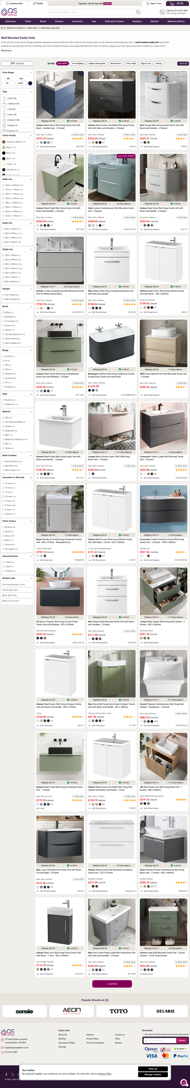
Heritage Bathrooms (15, 334)
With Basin (11, 466)
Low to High (131, 63)
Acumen (10, 356)
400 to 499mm (13, 238)
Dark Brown (13, 169)
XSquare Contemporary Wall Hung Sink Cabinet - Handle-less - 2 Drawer (162, 705)
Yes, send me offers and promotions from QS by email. (167, 1034)
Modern (10, 400)
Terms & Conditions (95, 1043)
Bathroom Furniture (114, 21)
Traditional (11, 404)
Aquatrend (10, 378)
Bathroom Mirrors (176, 21)
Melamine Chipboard (16, 439)
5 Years (10, 505)
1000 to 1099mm (14, 185)
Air (7, 360)
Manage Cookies (153, 1074)
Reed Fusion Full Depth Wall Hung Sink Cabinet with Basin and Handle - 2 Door (110, 788)
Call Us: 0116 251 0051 (177, 10)
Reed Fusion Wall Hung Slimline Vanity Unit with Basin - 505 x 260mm (162, 292)
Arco (8, 382)
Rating (158, 63)
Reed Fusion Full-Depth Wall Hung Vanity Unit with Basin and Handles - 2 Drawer (111, 126)
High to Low (146, 63)
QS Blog (62, 1039)
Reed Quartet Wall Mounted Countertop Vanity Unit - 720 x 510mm (110, 871)
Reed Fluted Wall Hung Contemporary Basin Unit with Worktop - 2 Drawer (57, 375)
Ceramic (10, 426)
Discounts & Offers (67, 1043)
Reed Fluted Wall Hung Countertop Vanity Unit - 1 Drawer (59, 788)
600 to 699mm (13, 273)
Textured (10, 544)
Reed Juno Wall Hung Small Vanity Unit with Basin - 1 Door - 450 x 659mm (58, 954)
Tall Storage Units (10, 590)
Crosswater (11, 321)
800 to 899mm (12, 281)
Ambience (10, 374)
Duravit (10, 325)
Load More (112, 984)
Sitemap (62, 1047)
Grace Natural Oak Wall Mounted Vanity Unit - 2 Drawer (163, 375)
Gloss (9, 536)
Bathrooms (10, 21)
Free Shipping (78, 63)
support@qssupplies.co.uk (14, 1047)
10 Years (10, 483)
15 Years (10, 488)
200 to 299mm (13, 229)
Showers (59, 21)
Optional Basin (13, 461)
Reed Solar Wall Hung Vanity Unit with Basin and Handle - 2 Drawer (161, 209)
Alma (8, 369)
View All (183, 63)
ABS (8, 417)
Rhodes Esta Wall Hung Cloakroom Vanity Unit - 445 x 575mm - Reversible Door (59, 541)
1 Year (9, 492)
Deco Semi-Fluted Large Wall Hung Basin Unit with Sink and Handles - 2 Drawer (111, 954)
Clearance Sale (14, 3)
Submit (182, 1040)
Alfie (8, 365)
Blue (10, 158)
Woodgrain (11, 549)
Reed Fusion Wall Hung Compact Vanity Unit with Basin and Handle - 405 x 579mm (58, 705)
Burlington (10, 317)
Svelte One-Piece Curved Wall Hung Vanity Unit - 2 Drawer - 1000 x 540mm (162, 541)
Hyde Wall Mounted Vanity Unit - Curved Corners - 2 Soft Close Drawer (162, 954)
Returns (118, 1043)
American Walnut (16, 142)
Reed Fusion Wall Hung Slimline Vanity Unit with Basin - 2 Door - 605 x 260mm (110, 541)
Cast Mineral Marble (15, 422)
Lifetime (10, 514)
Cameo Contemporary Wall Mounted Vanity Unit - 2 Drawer (111, 209)
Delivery (89, 1035)
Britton (9, 312)
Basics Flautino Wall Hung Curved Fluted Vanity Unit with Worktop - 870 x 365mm (57, 623)
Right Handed (12, 299)
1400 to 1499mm (13, 203)
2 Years (10, 501)
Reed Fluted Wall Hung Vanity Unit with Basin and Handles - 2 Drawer (58, 209)
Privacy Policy (92, 1039)
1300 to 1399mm (14, 198)
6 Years (10, 509)
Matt (9, 540)
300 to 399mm (13, 233)
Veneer (9, 448)
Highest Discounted (97, 63)
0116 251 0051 (9, 1052)
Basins (43, 21)
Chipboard (11, 431)
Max (21, 78)
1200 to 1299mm (14, 194)
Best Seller (62, 63)
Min (8, 78)
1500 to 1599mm (13, 207)
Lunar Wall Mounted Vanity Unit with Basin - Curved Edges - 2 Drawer (59, 871)
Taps (94, 21)
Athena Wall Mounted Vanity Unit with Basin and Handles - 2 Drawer (111, 623)
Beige (11, 147)
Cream (11, 164)
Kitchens (155, 21)
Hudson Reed (12, 338)
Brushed (10, 527)
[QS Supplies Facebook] (6, 1074)
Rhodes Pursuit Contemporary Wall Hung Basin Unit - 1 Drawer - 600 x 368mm (162, 871)
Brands (38, 3)
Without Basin (13, 470)
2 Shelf (9, 566)
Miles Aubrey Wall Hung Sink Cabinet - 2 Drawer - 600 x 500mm (162, 623)
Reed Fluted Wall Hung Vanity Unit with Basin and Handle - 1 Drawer (58, 458)
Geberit (10, 330)
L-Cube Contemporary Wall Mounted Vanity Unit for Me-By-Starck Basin (60, 292)
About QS (63, 1035)
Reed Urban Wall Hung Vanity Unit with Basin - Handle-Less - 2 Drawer (58, 126)
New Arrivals (115, 63)
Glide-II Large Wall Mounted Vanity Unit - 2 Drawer (161, 458)
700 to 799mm (12, 277)
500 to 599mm (13, 242)
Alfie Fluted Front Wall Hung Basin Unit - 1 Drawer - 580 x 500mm (161, 788)
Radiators (137, 21)
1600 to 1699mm (13, 211)
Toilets (28, 21)
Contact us (120, 1035)
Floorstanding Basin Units (13, 584)
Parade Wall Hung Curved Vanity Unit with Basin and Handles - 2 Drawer (162, 126)
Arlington (10, 387)
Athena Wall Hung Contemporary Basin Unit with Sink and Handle (111, 292)
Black (10, 153)
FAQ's (117, 1039)
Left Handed (12, 295)
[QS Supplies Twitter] (12, 1074)
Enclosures (77, 21)
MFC (8, 444)
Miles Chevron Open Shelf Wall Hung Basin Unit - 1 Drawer (109, 458)
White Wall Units (9, 595)
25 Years (10, 496)
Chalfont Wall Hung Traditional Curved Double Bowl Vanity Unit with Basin (111, 375)
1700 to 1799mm (13, 216)
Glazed (9, 531)
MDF (9, 435)
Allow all (153, 1069)
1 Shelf (9, 562)
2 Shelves (10, 571)
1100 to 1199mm (14, 189)
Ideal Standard (13, 343)
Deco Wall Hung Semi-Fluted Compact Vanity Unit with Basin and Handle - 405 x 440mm (111, 705)
